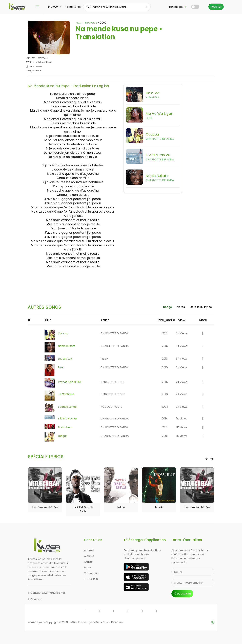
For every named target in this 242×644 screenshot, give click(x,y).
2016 (165, 394)
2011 (164, 333)
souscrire (182, 594)
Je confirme (66, 394)
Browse (54, 7)
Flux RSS (91, 579)
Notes (181, 307)
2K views (181, 367)
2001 (165, 436)
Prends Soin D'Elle (69, 382)
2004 (165, 407)
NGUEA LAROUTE (111, 407)
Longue (62, 436)
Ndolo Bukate (66, 346)
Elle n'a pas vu (67, 418)
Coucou (63, 333)
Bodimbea (64, 427)
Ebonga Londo (67, 407)
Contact (35, 599)
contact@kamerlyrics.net (46, 593)
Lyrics (87, 567)
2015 (165, 346)
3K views (181, 346)
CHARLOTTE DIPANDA (114, 333)
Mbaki (159, 507)
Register (216, 7)
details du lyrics (201, 307)
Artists (88, 562)
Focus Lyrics (73, 7)
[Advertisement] (121, 284)
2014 (165, 418)
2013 (165, 359)
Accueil (89, 550)
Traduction (91, 573)
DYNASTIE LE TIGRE (112, 382)
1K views (181, 418)
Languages (177, 7)
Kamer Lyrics (87, 622)
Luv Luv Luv (65, 359)
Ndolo (121, 507)
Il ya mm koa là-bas (45, 507)
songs (167, 307)
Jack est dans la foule (83, 509)
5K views (181, 333)
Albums (89, 556)
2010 (165, 367)
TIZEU (104, 359)
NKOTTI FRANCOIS (87, 23)
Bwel (61, 367)
